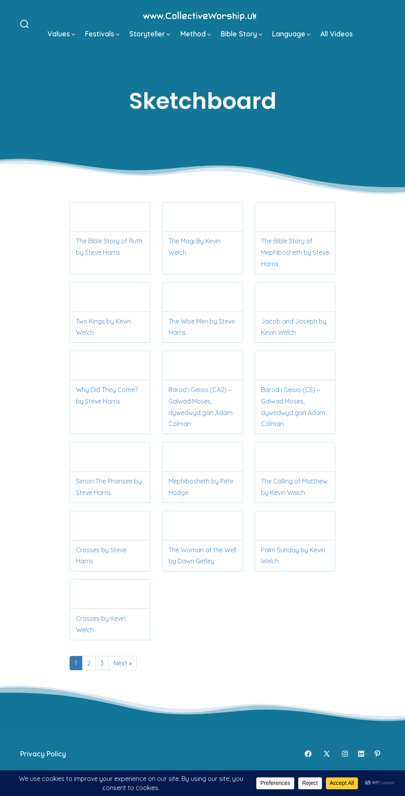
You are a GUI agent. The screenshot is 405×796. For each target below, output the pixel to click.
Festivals (102, 33)
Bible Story (241, 33)
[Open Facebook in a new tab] (308, 754)
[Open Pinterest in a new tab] (377, 754)
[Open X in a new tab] (327, 754)
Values (61, 33)
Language (291, 33)
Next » (123, 663)
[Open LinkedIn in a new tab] (361, 754)
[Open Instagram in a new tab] (345, 754)
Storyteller (149, 33)
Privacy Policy (43, 753)
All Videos (336, 33)
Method (195, 33)
